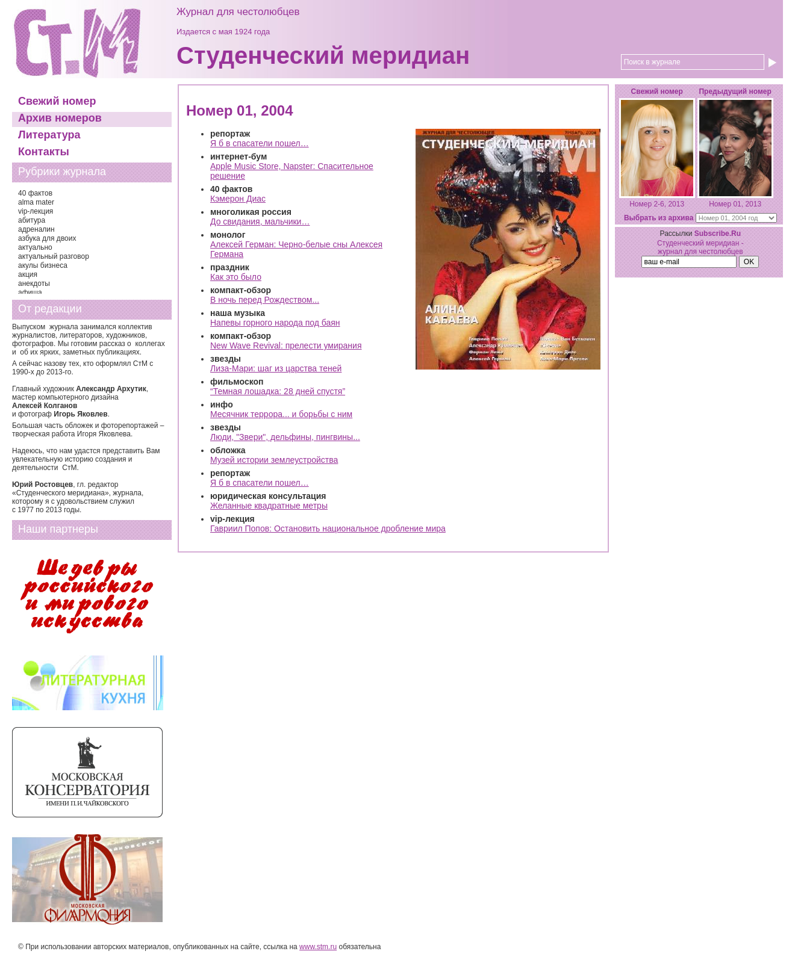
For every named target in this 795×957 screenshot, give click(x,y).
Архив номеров (60, 118)
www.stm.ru (318, 947)
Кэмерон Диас (238, 198)
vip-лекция (35, 211)
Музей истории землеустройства (274, 460)
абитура (31, 220)
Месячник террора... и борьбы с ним (281, 414)
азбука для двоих (47, 238)
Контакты (43, 152)
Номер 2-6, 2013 (656, 204)
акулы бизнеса (42, 265)
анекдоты (34, 283)
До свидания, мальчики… (260, 221)
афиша (30, 292)
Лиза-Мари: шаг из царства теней (275, 368)
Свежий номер (57, 101)
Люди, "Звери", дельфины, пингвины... (285, 437)
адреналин (36, 229)
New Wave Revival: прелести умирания (286, 345)
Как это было (235, 277)
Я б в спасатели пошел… (259, 143)
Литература (49, 135)
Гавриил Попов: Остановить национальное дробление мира (328, 528)
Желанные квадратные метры (269, 505)
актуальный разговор (53, 256)
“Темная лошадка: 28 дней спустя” (277, 391)
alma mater (36, 202)
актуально (35, 247)
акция (27, 274)
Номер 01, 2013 (735, 204)
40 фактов (35, 193)
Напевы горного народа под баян (275, 322)
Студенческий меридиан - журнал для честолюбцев (700, 247)
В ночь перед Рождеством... (264, 300)
